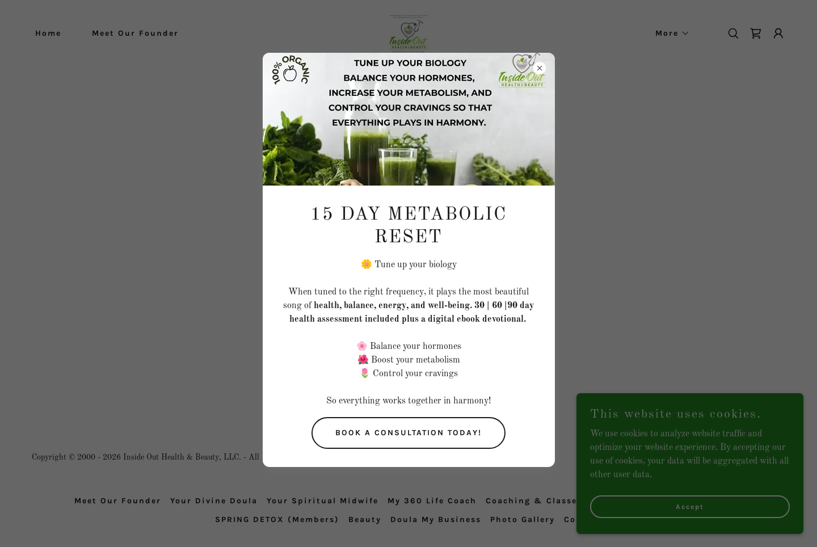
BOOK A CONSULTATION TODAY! (408, 432)
